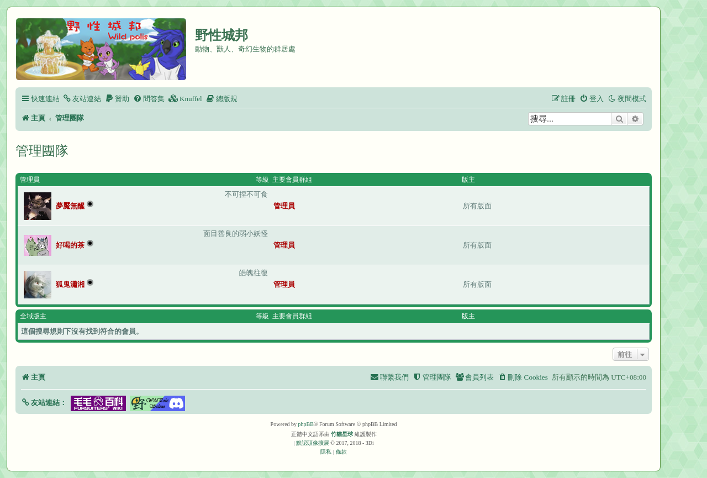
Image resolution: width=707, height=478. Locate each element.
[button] (44, 403)
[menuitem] (81, 99)
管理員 (30, 179)
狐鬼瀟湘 (70, 284)
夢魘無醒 (70, 206)
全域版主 (33, 316)
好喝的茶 (70, 245)
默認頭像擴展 (312, 443)
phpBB (306, 424)
